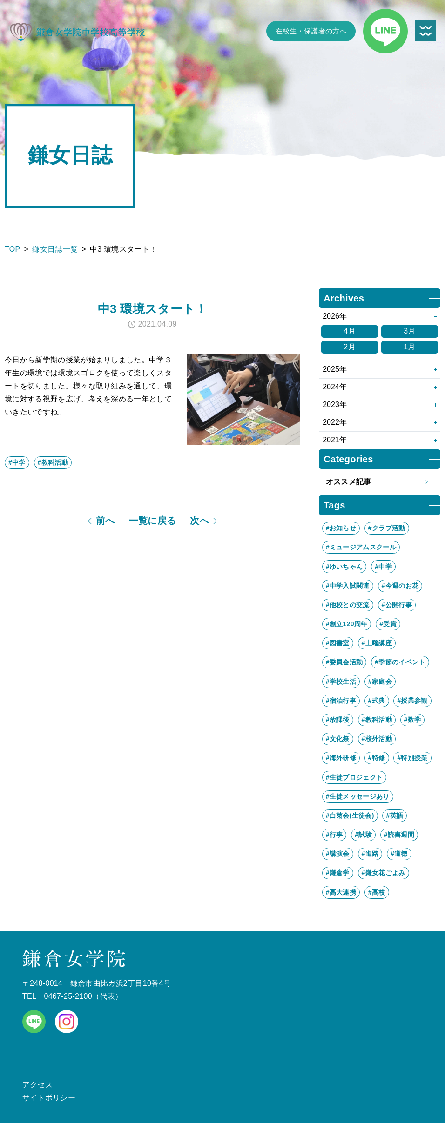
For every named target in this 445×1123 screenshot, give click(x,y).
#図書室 (338, 643)
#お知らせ (341, 528)
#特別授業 (412, 758)
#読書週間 (399, 834)
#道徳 (399, 853)
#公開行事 (397, 604)
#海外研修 (341, 758)
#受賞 (388, 624)
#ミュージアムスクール (361, 547)
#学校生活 (341, 681)
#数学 (412, 719)
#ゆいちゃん (344, 566)
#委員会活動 (344, 662)
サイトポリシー (48, 1098)
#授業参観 (412, 700)
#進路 (370, 853)
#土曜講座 (377, 643)
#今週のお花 (400, 585)
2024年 (335, 387)
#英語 (394, 815)
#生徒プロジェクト (354, 777)
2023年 (335, 404)
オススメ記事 (380, 481)
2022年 (335, 422)
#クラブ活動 (386, 528)
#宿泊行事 (341, 700)
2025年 (335, 369)
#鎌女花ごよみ (383, 872)
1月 (410, 347)
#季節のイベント (400, 662)
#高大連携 (341, 892)
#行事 (334, 834)
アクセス (37, 1085)
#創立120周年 (347, 624)
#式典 (376, 700)
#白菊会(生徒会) (350, 815)
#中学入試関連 (348, 585)
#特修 (376, 758)
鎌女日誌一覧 (55, 249)
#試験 (363, 834)
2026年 (335, 316)
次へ (199, 520)
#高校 (376, 892)
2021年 (335, 440)
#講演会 (338, 853)
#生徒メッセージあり (358, 796)
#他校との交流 (348, 604)
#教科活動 (53, 462)
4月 (350, 331)
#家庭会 (380, 681)
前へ (105, 520)
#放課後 (338, 719)
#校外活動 (377, 738)
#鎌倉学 (338, 872)
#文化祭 (338, 738)
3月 (410, 331)
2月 (350, 347)
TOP (12, 249)
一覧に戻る (152, 520)
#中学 (17, 462)
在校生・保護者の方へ (311, 31)
